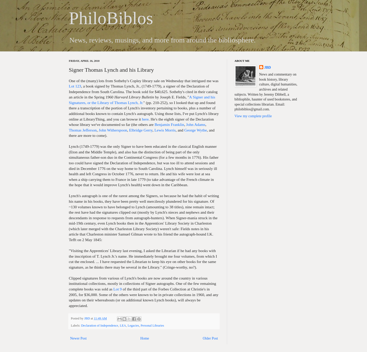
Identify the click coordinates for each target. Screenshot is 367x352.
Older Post (210, 338)
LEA (123, 325)
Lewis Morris (165, 130)
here (145, 119)
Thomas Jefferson (83, 130)
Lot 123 (75, 86)
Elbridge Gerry (141, 130)
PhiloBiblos (111, 18)
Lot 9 (117, 289)
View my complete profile (253, 116)
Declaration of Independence (99, 325)
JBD (87, 318)
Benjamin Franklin (169, 124)
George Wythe (195, 130)
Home (144, 338)
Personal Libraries (152, 325)
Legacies (133, 325)
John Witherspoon (113, 130)
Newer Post (78, 338)
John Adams (195, 124)
